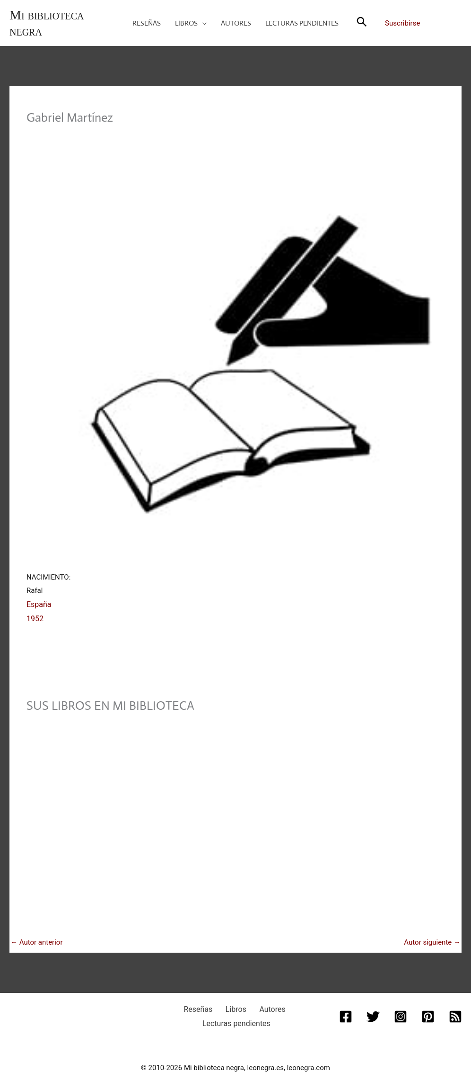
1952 (34, 616)
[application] (202, 23)
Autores (264, 1004)
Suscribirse (402, 23)
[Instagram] (400, 1011)
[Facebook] (347, 1011)
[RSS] (453, 1011)
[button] (191, 23)
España (38, 603)
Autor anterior (36, 938)
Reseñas (204, 1004)
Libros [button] (234, 1004)
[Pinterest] (427, 1011)
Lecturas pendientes (237, 1017)
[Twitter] (374, 1011)
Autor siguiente (432, 938)
